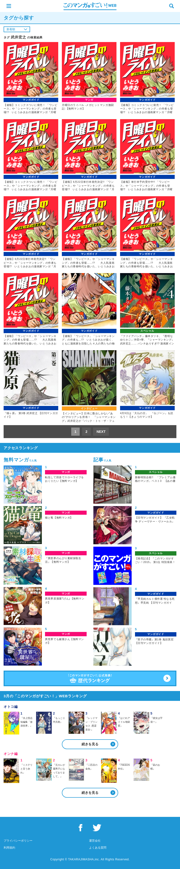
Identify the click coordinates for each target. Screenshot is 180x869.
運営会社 (95, 840)
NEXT (100, 432)
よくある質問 (97, 847)
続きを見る (90, 744)
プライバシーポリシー (18, 840)
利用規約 (9, 847)
